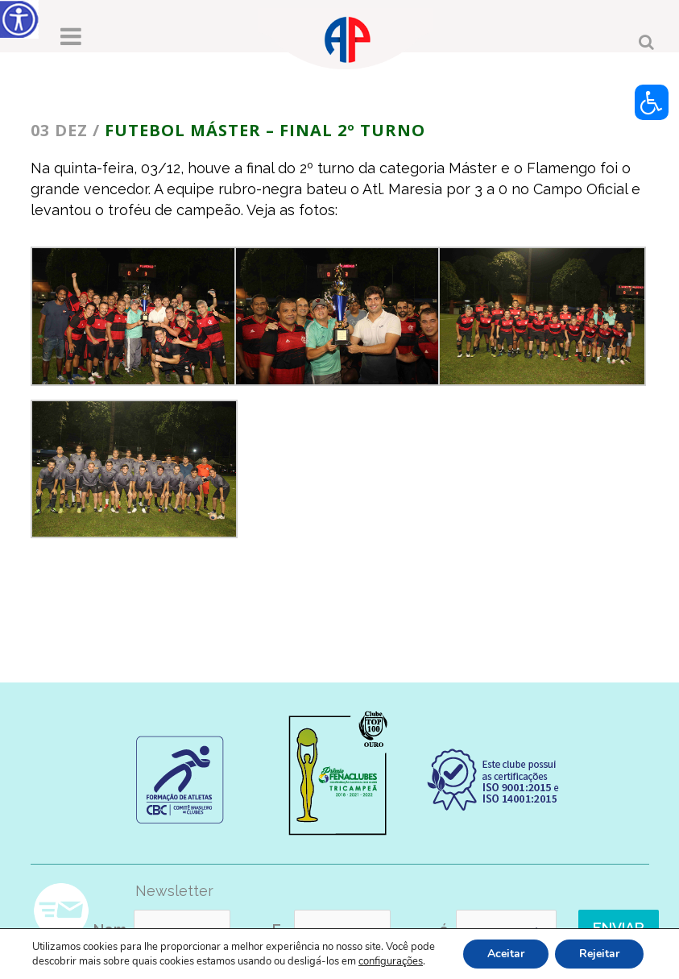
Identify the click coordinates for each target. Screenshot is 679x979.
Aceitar (505, 953)
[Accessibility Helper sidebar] (19, 19)
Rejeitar (599, 953)
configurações (390, 961)
